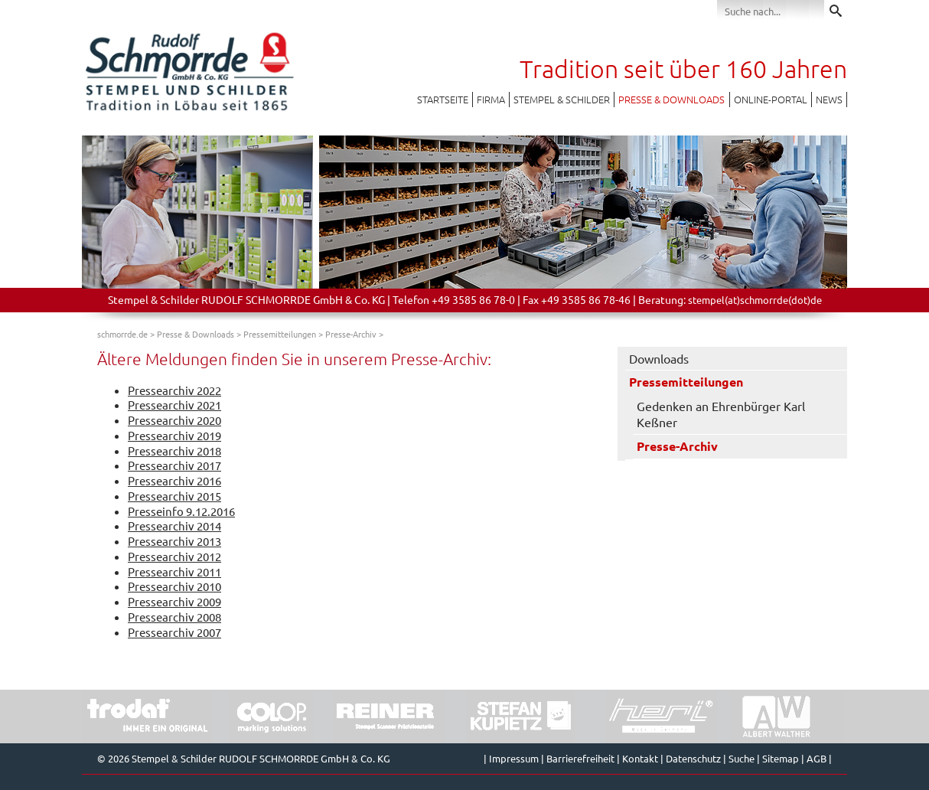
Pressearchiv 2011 (174, 571)
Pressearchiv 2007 (174, 632)
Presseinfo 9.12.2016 (181, 511)
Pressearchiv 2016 (174, 480)
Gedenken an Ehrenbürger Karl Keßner (721, 413)
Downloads (659, 358)
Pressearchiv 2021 (174, 404)
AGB (816, 758)
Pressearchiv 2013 (174, 541)
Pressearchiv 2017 (174, 465)
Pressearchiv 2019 (174, 435)
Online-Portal (770, 99)
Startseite (442, 99)
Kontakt (640, 758)
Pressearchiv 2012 (174, 556)
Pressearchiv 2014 (174, 525)
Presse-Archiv (350, 334)
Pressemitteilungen (279, 334)
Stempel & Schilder (561, 99)
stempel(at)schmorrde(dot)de (755, 299)
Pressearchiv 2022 (174, 390)
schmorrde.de (122, 334)
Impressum (514, 758)
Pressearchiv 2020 (174, 420)
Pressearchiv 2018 (174, 450)
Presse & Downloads (671, 99)
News (829, 99)
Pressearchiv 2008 (174, 616)
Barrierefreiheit (580, 758)
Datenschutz (693, 758)
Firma (491, 99)
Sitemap (780, 758)
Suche (742, 758)
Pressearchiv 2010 (174, 586)
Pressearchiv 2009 (174, 601)
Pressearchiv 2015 (174, 495)
